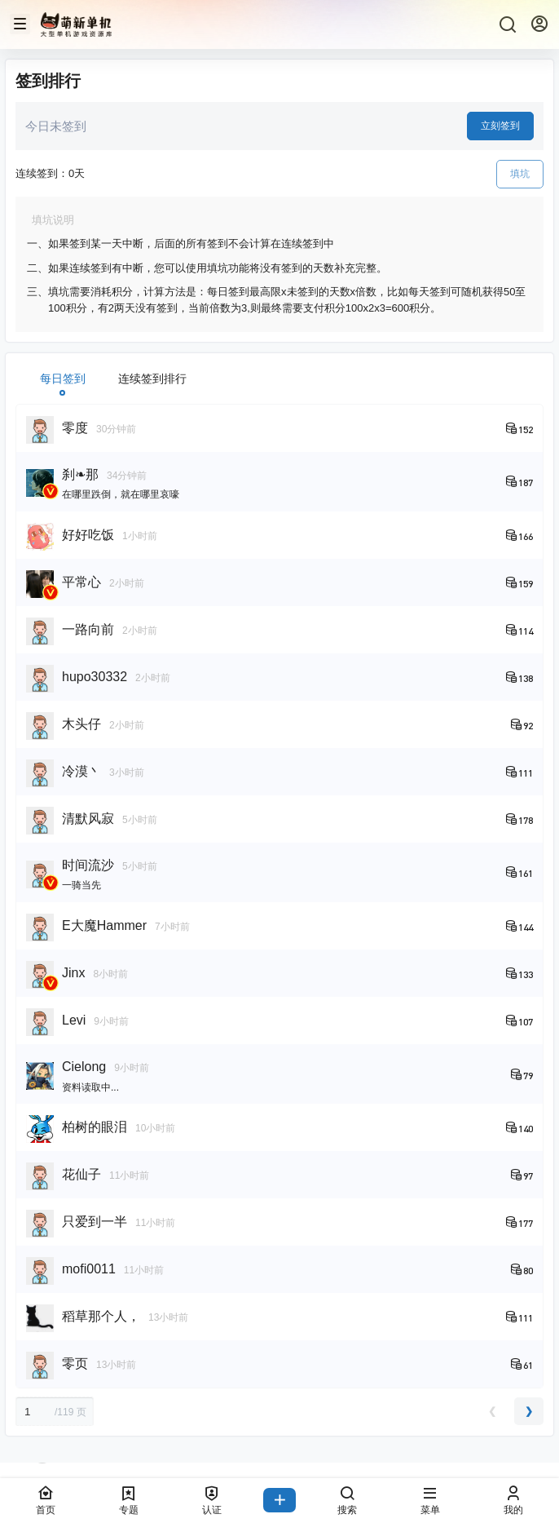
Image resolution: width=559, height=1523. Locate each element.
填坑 (520, 173)
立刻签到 (500, 125)
